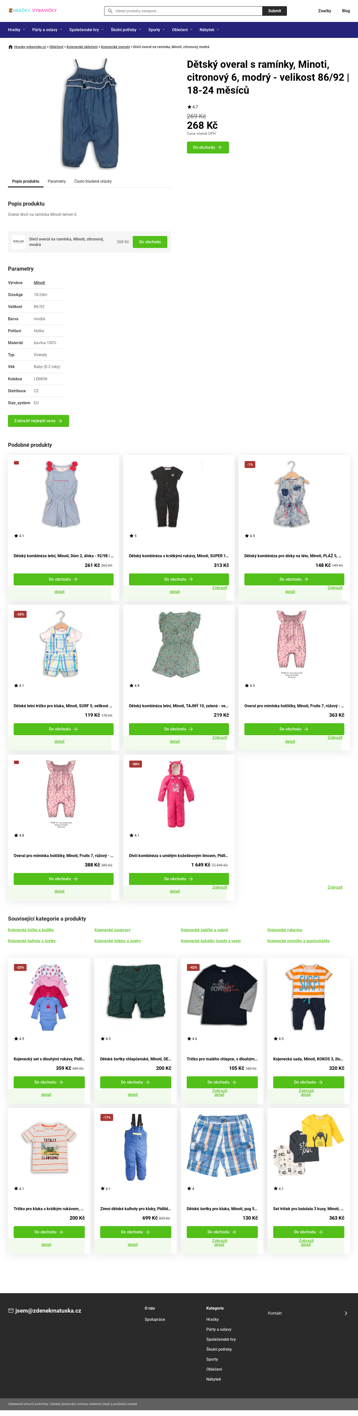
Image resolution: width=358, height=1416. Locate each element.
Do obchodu (150, 241)
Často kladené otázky (93, 181)
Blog (346, 10)
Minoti (39, 282)
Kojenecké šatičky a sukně (204, 933)
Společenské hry (84, 29)
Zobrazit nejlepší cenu (35, 420)
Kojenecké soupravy (112, 933)
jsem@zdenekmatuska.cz (49, 1316)
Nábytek (207, 29)
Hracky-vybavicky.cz (30, 47)
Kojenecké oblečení (82, 47)
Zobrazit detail (64, 593)
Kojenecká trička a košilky (31, 933)
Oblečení (180, 29)
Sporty (154, 29)
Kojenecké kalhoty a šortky (32, 944)
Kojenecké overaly (115, 47)
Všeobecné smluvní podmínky (28, 1410)
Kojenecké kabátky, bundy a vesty (211, 944)
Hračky (14, 29)
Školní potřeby (123, 29)
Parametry (57, 181)
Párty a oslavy (44, 29)
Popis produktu (25, 181)
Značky (324, 10)
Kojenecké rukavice (285, 933)
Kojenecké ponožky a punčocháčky (299, 944)
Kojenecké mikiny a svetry (117, 944)
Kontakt (275, 1319)
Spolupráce (155, 1325)
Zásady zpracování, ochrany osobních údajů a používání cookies (93, 1410)
